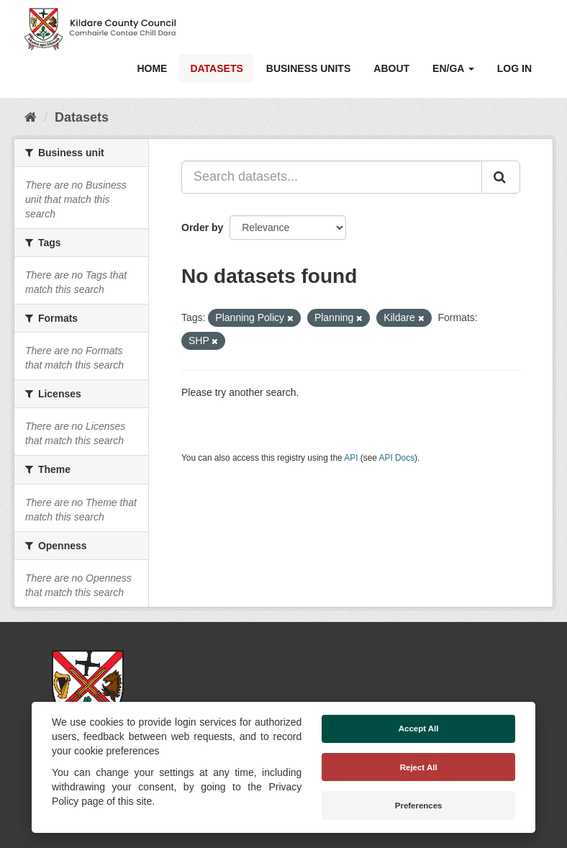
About (391, 68)
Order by (202, 227)
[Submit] (500, 177)
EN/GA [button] (453, 68)
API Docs (397, 458)
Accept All (419, 728)
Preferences (419, 805)
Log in (514, 68)
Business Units (308, 68)
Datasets (216, 68)
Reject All (418, 767)
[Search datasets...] (331, 177)
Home (152, 68)
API (351, 458)
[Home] (30, 117)
